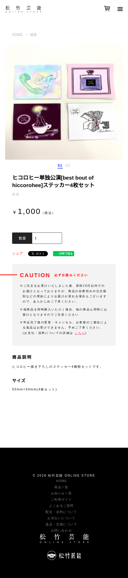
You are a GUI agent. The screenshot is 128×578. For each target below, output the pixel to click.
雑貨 (33, 34)
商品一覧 (61, 487)
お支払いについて (61, 518)
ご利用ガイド (61, 499)
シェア (17, 253)
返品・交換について (61, 524)
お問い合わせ (61, 530)
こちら (80, 332)
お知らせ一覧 (61, 493)
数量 (22, 238)
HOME (17, 34)
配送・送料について (61, 512)
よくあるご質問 (61, 506)
